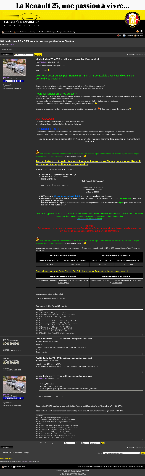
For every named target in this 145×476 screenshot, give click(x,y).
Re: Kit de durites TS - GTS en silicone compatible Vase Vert (64, 339)
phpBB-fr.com (77, 471)
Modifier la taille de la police (141, 31)
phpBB (67, 470)
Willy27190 (42, 62)
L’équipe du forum (84, 466)
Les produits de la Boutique (66, 32)
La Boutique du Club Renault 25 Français (42, 32)
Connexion (139, 35)
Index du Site (8, 32)
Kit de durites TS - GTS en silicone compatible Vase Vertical (37, 41)
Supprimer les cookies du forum (101, 466)
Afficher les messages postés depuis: (57, 443)
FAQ (120, 35)
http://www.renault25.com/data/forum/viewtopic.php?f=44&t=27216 (99, 411)
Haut (142, 334)
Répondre (6, 54)
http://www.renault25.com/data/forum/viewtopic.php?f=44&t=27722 (97, 406)
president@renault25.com (73, 156)
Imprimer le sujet (137, 31)
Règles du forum (7, 49)
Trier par (82, 443)
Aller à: (100, 453)
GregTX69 (42, 341)
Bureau (11, 44)
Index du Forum (21, 32)
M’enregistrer (129, 35)
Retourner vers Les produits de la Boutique (15, 452)
